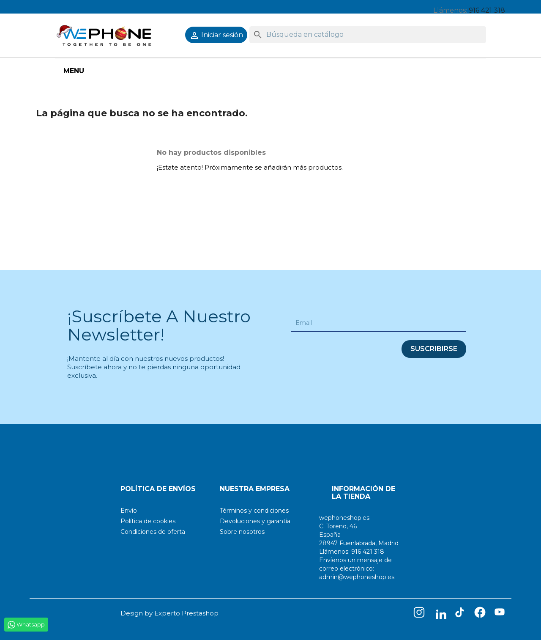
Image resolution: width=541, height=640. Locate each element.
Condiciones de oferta (152, 532)
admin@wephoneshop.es (356, 577)
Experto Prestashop (186, 613)
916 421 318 (487, 10)
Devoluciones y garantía (255, 521)
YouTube (502, 614)
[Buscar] (367, 34)
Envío (128, 510)
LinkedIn (441, 614)
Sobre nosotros (242, 532)
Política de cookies (147, 521)
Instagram (421, 614)
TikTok (461, 614)
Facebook (481, 614)
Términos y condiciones (254, 510)
